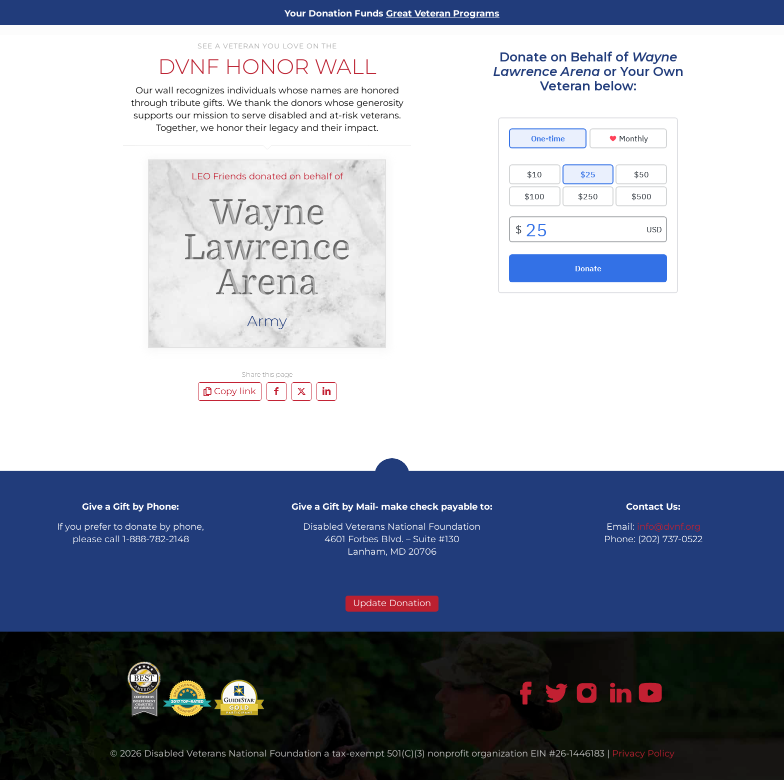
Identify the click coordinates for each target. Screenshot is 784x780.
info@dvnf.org (668, 526)
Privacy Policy (643, 753)
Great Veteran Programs (443, 13)
